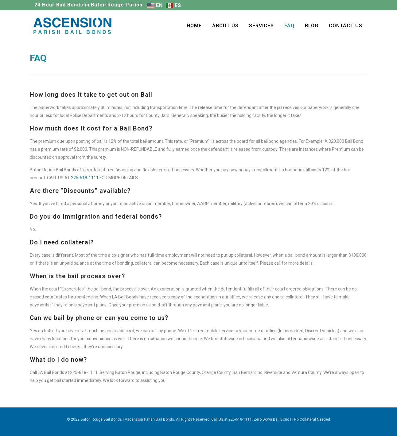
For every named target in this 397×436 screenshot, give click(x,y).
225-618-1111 (85, 177)
